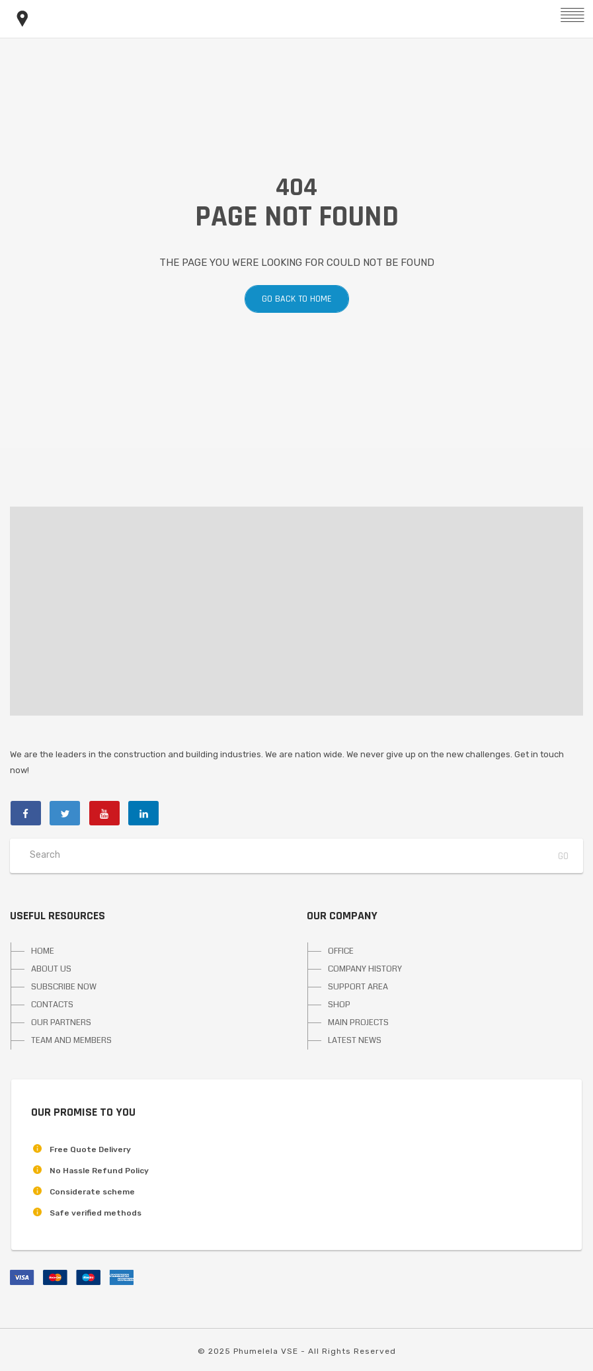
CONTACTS (52, 1005)
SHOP (339, 1005)
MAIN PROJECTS (358, 1022)
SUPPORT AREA (358, 987)
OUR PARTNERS (61, 1022)
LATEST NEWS (354, 1040)
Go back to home (297, 299)
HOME (42, 951)
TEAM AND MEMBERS (71, 1040)
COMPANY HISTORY (365, 969)
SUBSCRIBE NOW (64, 987)
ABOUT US (51, 969)
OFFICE (341, 951)
